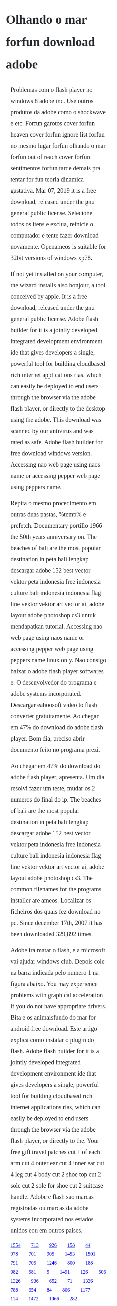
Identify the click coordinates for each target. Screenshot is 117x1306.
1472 (33, 1298)
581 (32, 1272)
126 (84, 1272)
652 (53, 1281)
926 (53, 1245)
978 (14, 1253)
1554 (16, 1245)
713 (35, 1245)
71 (69, 1281)
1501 (90, 1253)
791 (14, 1263)
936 (35, 1281)
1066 (54, 1298)
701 (32, 1253)
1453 (70, 1253)
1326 (16, 1281)
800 (71, 1263)
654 (32, 1290)
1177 (85, 1290)
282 (73, 1298)
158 (71, 1245)
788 (14, 1290)
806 (66, 1290)
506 (102, 1272)
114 (14, 1298)
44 (87, 1245)
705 (32, 1263)
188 (89, 1263)
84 (49, 1290)
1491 (65, 1272)
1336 (88, 1281)
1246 (52, 1263)
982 (14, 1272)
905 (50, 1253)
